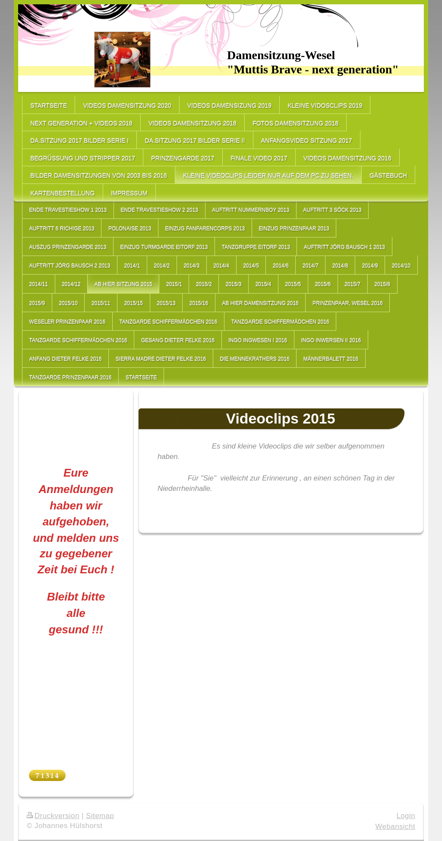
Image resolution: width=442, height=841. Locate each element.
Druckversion (53, 816)
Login (405, 816)
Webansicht (395, 826)
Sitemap (100, 816)
